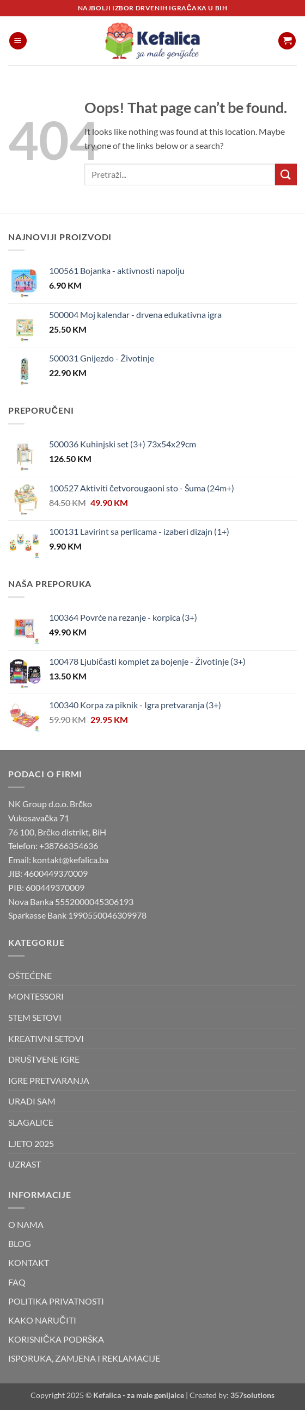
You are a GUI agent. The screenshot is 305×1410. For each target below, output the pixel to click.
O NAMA (26, 1224)
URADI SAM (32, 1101)
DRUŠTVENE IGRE (44, 1059)
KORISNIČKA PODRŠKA (56, 1339)
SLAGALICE (30, 1122)
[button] (18, 41)
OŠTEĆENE (30, 975)
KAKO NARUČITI (42, 1320)
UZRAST (24, 1164)
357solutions (252, 1395)
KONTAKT (28, 1262)
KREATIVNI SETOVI (46, 1038)
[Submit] (286, 174)
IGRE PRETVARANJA (48, 1080)
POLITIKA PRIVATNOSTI (56, 1301)
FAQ (17, 1282)
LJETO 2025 (31, 1143)
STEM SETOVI (35, 1017)
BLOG (19, 1243)
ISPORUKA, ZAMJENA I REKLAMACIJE (84, 1358)
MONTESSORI (36, 996)
